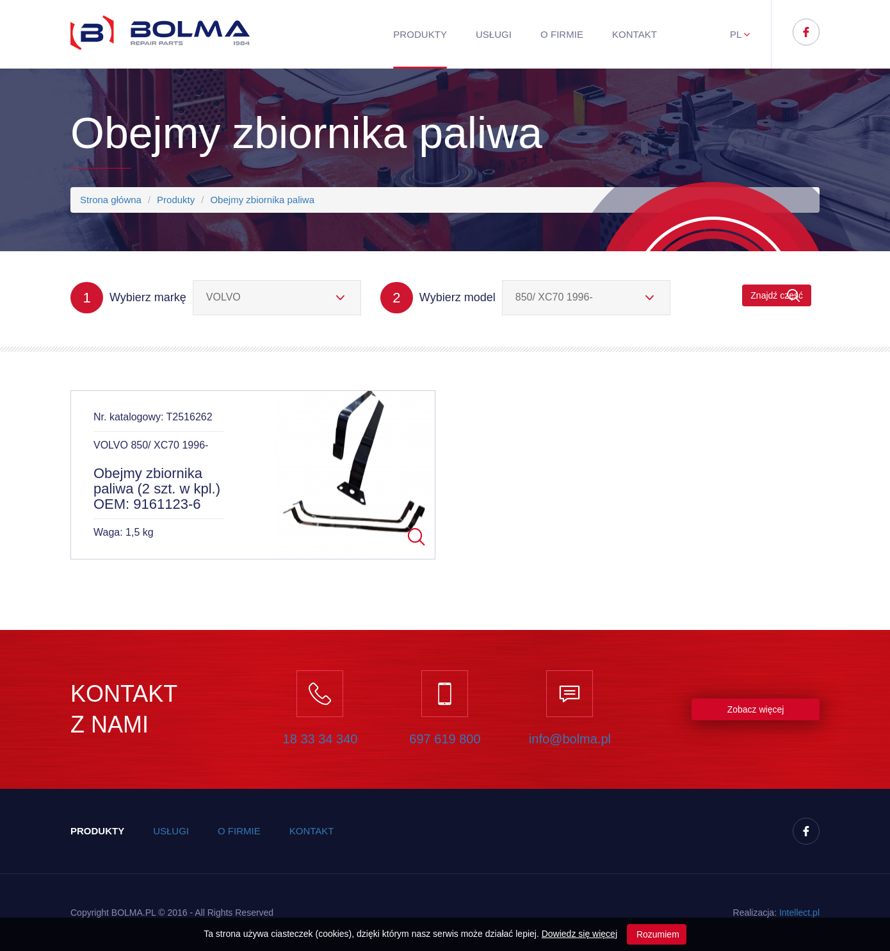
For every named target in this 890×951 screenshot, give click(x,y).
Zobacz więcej (755, 709)
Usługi (494, 34)
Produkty (420, 34)
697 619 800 (444, 739)
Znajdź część (776, 295)
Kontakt (634, 34)
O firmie (561, 34)
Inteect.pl (799, 912)
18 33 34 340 (320, 739)
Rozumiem (656, 934)
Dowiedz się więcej (579, 934)
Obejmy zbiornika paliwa (262, 199)
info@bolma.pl (570, 739)
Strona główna (111, 199)
